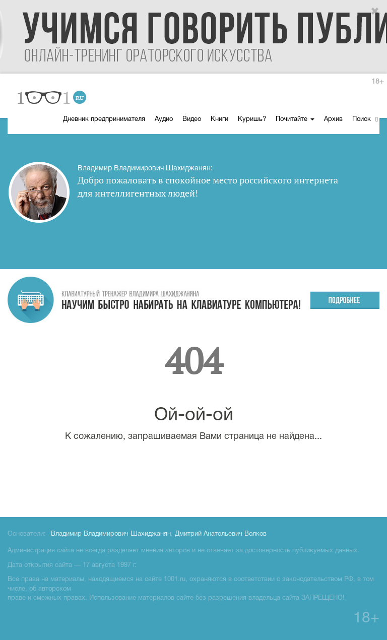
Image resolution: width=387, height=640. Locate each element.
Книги (219, 119)
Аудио (164, 119)
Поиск (365, 119)
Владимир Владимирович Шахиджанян (111, 534)
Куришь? (252, 119)
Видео (191, 119)
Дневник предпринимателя (104, 119)
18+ (377, 82)
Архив (333, 119)
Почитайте (295, 119)
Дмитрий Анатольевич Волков (221, 534)
